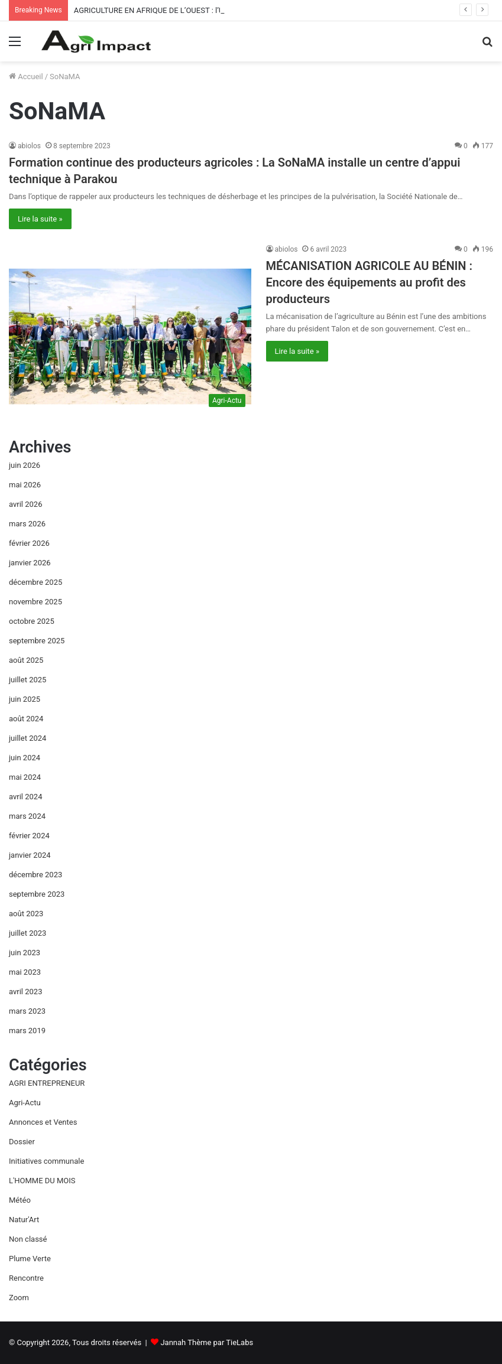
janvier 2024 (30, 855)
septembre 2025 (36, 640)
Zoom (19, 1297)
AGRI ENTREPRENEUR (47, 1083)
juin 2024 (24, 757)
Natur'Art (24, 1219)
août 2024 (26, 718)
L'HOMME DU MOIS (42, 1180)
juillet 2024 (27, 738)
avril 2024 (25, 796)
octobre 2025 (31, 621)
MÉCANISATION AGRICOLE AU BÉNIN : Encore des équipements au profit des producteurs (369, 282)
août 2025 (26, 660)
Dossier (22, 1141)
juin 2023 (24, 952)
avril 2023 (25, 991)
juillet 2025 (27, 679)
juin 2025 (24, 699)
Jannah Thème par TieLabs (206, 1342)
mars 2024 (27, 816)
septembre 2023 (36, 894)
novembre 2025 (35, 601)
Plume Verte (30, 1258)
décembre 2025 (35, 582)
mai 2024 (25, 777)
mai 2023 (25, 972)
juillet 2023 (27, 933)
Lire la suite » (40, 218)
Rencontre (26, 1278)
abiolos (29, 146)
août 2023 (26, 913)
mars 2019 (27, 1030)
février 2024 (29, 835)
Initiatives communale (46, 1161)
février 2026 (29, 543)
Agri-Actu (25, 1102)
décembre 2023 (35, 874)
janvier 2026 (30, 562)
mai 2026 (25, 484)
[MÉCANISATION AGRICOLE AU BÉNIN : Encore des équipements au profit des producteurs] (130, 328)
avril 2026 (25, 504)
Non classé (28, 1239)
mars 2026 (27, 523)
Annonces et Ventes (43, 1122)
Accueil (26, 76)
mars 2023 (27, 1011)
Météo (20, 1200)
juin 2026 (24, 465)
